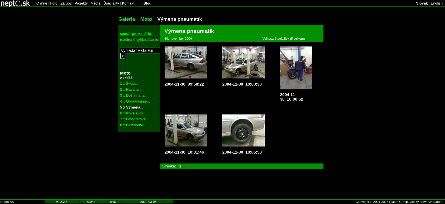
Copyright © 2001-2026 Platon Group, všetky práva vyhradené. (400, 201)
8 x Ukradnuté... (133, 125)
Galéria (126, 19)
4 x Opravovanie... (135, 101)
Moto (146, 19)
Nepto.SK (7, 201)
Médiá (95, 3)
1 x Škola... (129, 83)
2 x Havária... (131, 89)
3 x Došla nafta (132, 95)
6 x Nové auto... (133, 113)
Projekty (81, 3)
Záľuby (66, 3)
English (437, 3)
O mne (41, 3)
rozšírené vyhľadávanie (139, 39)
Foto (54, 3)
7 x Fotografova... (134, 119)
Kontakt (128, 3)
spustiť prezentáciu (135, 33)
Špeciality (111, 3)
